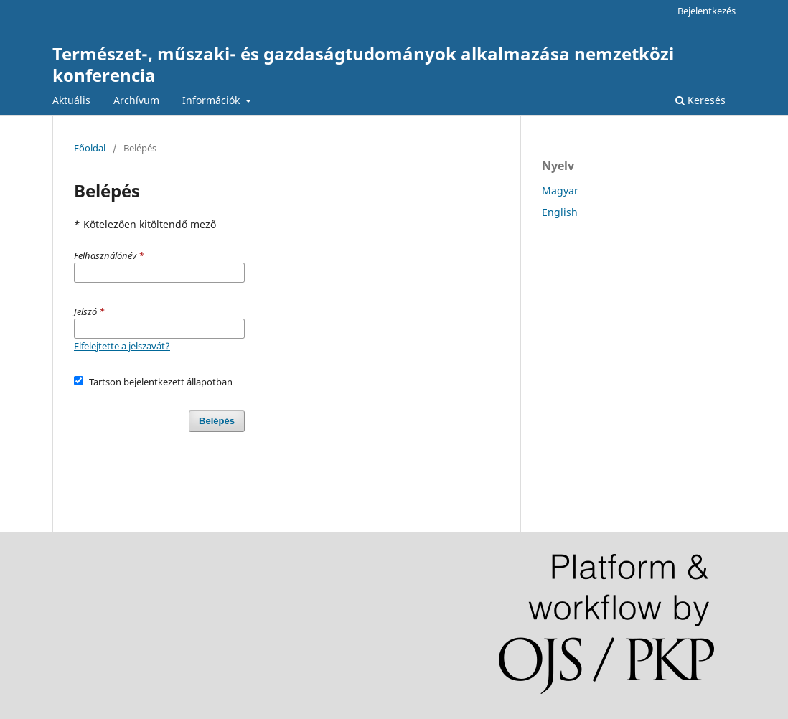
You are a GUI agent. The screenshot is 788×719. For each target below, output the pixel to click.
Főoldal (89, 147)
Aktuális (71, 100)
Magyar (560, 190)
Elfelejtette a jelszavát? (122, 345)
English (560, 212)
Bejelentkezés (706, 10)
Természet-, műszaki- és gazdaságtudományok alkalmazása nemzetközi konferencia (363, 64)
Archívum (136, 100)
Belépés (217, 420)
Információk (212, 100)
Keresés (700, 100)
